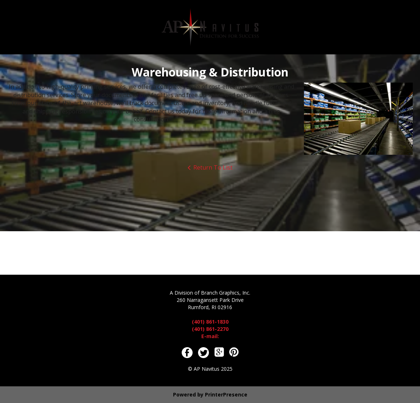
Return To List (212, 167)
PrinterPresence (226, 394)
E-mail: (210, 336)
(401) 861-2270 (210, 328)
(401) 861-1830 (210, 321)
